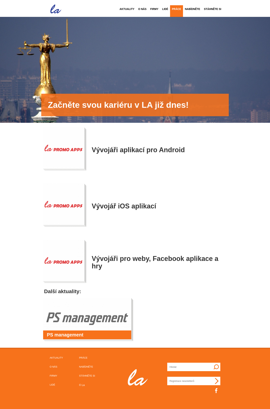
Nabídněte (192, 8)
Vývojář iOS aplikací (124, 206)
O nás (142, 8)
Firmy (154, 8)
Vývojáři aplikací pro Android (138, 150)
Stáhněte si (212, 8)
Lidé (165, 8)
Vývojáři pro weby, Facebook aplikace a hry (155, 262)
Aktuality (127, 8)
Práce (176, 8)
